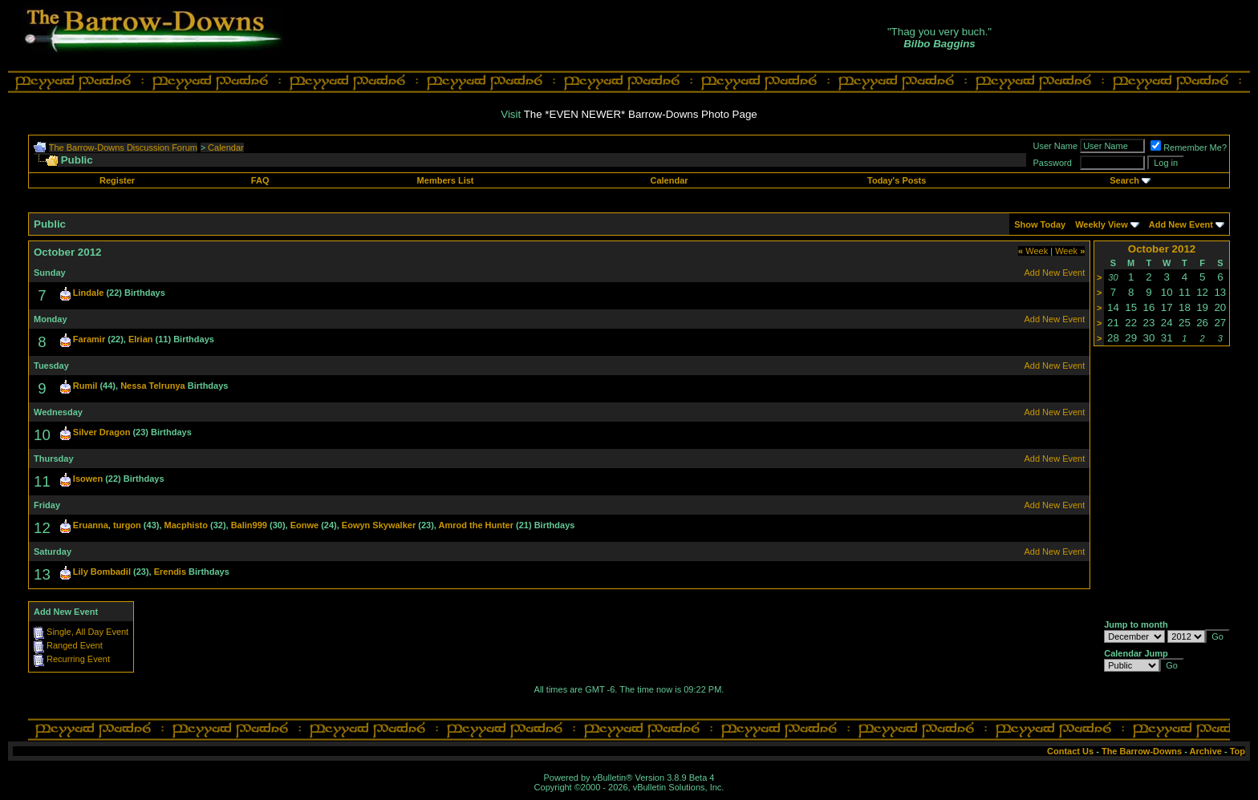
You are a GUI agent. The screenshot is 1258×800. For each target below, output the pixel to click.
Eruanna (90, 525)
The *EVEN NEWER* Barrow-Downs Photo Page (640, 114)
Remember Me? (1188, 147)
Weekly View (1101, 224)
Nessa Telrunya (152, 385)
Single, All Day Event (87, 631)
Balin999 (249, 525)
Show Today (1039, 224)
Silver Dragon (102, 432)
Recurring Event (78, 659)
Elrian (140, 339)
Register (117, 180)
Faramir (89, 339)
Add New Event (1181, 224)
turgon (127, 525)
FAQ (260, 180)
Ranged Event (75, 645)
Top (1237, 751)
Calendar (226, 147)
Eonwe (304, 525)
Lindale (88, 292)
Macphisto (186, 525)
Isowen (88, 478)
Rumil (85, 385)
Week (1033, 251)
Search (1124, 180)
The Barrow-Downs (1142, 751)
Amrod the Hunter (476, 525)
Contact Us (1070, 751)
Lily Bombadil (102, 571)
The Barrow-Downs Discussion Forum (123, 147)
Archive (1206, 751)
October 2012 (1161, 249)
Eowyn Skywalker (379, 525)
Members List (445, 180)
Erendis (170, 571)
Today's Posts (896, 180)
